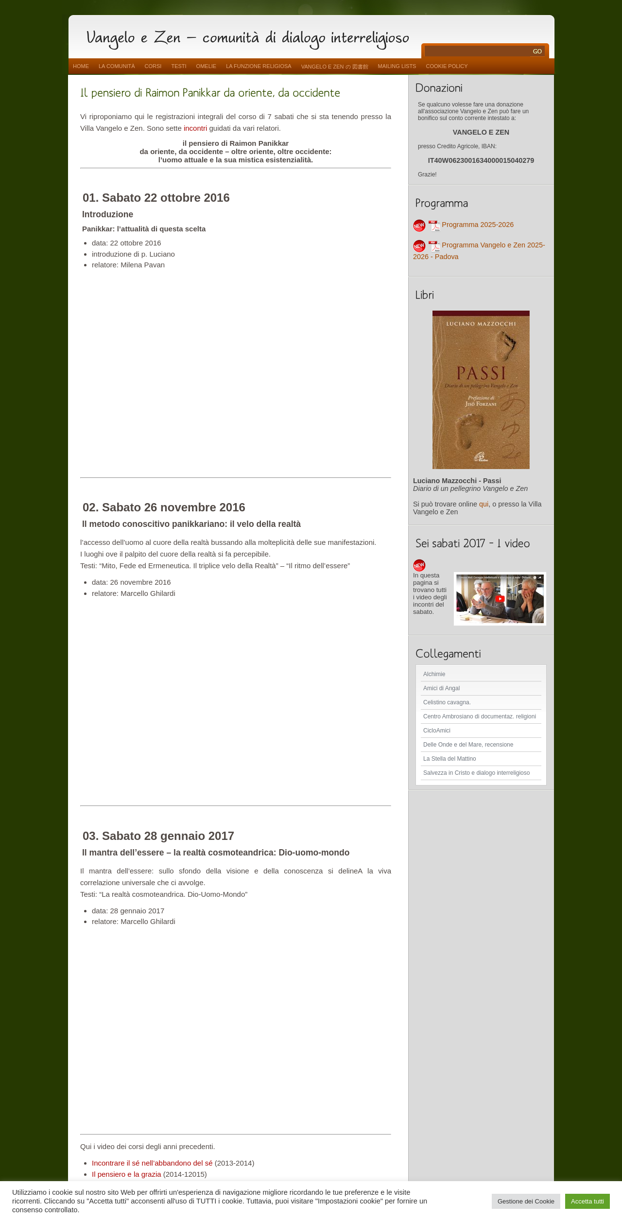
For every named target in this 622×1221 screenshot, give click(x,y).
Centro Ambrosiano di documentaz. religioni (479, 716)
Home (81, 66)
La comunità (117, 66)
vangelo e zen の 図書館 (334, 67)
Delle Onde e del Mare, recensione (468, 744)
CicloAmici (436, 730)
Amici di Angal (441, 688)
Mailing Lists (397, 66)
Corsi (153, 66)
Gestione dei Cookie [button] (526, 1201)
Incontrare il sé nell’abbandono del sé (152, 1163)
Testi (178, 66)
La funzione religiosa (258, 66)
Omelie (206, 66)
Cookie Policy (446, 66)
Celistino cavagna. (447, 702)
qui (483, 504)
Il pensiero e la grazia (126, 1174)
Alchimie (434, 674)
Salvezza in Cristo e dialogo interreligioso (476, 772)
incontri (195, 128)
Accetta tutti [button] (587, 1201)
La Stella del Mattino (449, 758)
